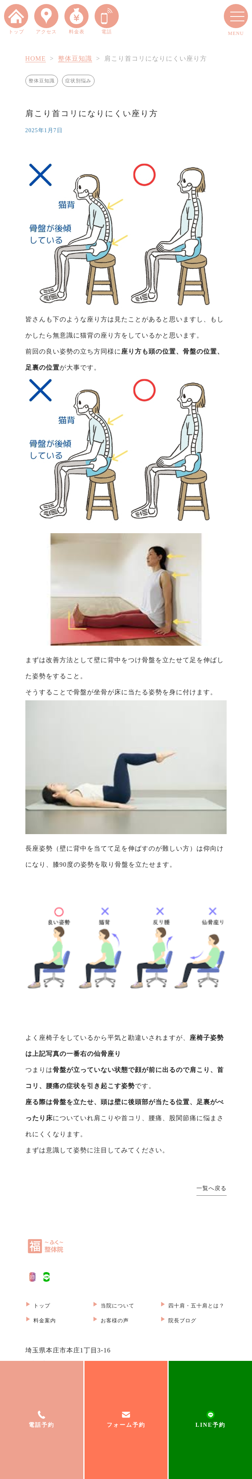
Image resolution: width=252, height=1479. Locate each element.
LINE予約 (210, 1425)
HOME (35, 58)
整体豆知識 (75, 58)
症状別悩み (78, 81)
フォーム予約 (126, 1425)
